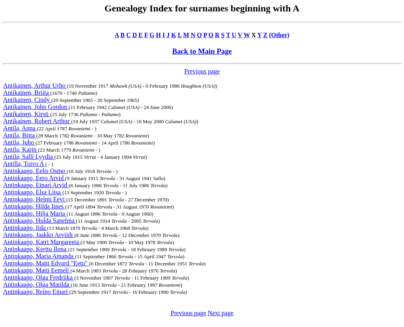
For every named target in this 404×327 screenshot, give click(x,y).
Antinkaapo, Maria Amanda (39, 256)
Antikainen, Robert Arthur (37, 121)
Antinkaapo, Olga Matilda (37, 284)
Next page (220, 313)
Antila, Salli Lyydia (28, 156)
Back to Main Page (202, 51)
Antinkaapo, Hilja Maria (35, 213)
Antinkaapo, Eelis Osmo (35, 170)
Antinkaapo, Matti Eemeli (37, 270)
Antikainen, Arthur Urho (35, 85)
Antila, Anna (20, 128)
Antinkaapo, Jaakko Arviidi (38, 234)
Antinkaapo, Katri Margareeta (41, 242)
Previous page (202, 71)
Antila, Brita (19, 135)
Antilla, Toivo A (24, 163)
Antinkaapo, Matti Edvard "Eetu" (46, 263)
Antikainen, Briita (26, 92)
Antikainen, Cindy (27, 99)
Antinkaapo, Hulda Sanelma (39, 220)
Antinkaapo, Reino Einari (36, 291)
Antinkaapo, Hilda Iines (34, 206)
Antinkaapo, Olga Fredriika (38, 277)
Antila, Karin (20, 149)
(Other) (279, 35)
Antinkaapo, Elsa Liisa (32, 192)
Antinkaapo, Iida (25, 227)
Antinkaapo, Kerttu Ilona (35, 249)
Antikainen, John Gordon (36, 106)
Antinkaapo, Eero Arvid (34, 178)
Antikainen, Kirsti (26, 114)
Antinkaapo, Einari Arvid (36, 185)
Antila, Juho (19, 142)
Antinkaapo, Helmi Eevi (34, 199)
